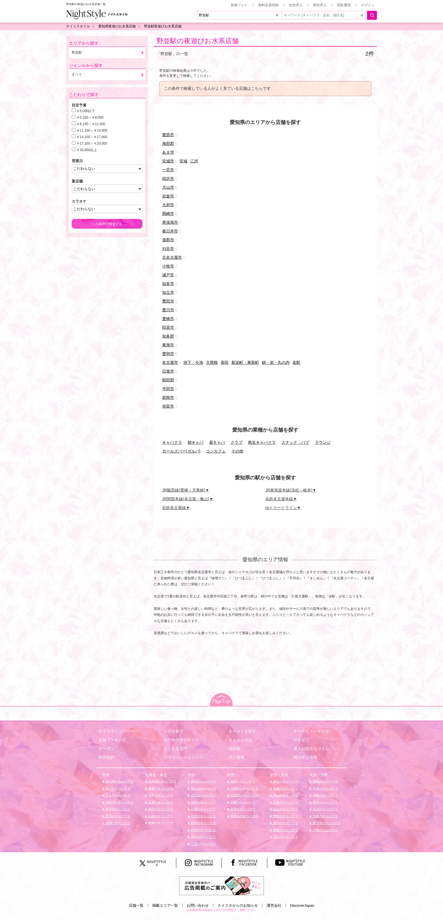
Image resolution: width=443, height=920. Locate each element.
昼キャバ (217, 442)
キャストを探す (242, 731)
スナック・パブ (295, 442)
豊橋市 (168, 318)
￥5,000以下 (85, 111)
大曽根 (212, 362)
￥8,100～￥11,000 (90, 124)
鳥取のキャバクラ (285, 781)
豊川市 (168, 310)
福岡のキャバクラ (325, 781)
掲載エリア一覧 (165, 905)
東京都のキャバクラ (119, 781)
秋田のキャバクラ (160, 809)
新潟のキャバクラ (203, 781)
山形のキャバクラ (160, 816)
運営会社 (274, 905)
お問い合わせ (198, 905)
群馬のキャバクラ (118, 816)
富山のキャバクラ (203, 788)
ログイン (368, 5)
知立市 (168, 292)
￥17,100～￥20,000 (91, 143)
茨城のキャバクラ (118, 823)
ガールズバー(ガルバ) (181, 451)
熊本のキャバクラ (325, 802)
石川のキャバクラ (203, 795)
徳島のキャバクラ (285, 816)
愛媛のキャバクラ (285, 830)
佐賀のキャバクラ (325, 788)
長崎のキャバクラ (325, 795)
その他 (237, 451)
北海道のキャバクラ (161, 781)
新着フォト (239, 5)
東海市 (168, 345)
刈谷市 (168, 248)
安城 (183, 161)
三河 (194, 161)
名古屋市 (170, 362)
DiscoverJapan (302, 905)
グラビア (301, 740)
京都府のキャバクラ (244, 788)
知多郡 (168, 336)
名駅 (296, 362)
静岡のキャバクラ (203, 830)
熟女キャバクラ (262, 442)
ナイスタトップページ (118, 731)
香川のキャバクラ (285, 823)
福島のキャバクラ (160, 823)
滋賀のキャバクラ (242, 781)
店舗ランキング (112, 740)
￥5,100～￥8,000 (89, 117)
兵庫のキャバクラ (242, 802)
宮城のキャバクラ (160, 802)
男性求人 (320, 5)
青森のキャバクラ (160, 788)
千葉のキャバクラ (118, 795)
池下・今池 (193, 362)
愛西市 (168, 134)
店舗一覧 (136, 905)
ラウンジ (323, 442)
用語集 (234, 748)
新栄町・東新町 (245, 362)
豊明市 (168, 353)
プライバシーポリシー (183, 757)
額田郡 (168, 380)
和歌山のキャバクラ (244, 816)
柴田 (225, 362)
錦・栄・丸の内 (276, 362)
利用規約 (106, 757)
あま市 (168, 152)
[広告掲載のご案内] (221, 885)
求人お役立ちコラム (311, 748)
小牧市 (168, 266)
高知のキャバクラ (285, 836)
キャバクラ (172, 442)
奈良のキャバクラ (242, 809)
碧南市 (168, 397)
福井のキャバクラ (203, 802)
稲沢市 (168, 178)
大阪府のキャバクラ (244, 795)
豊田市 (168, 301)
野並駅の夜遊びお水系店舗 (198, 41)
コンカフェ (216, 451)
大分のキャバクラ (325, 809)
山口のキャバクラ (285, 809)
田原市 (168, 327)
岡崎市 (168, 213)
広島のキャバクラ (285, 802)
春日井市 (170, 231)
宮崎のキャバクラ (325, 816)
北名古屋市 (172, 257)
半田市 (168, 388)
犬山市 (168, 187)
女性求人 (296, 5)
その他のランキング (181, 740)
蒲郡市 (168, 240)
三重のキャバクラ (203, 843)
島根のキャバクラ (285, 788)
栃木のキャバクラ (118, 809)
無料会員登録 (268, 5)
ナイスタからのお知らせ (238, 905)
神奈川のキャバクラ (119, 802)
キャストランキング (311, 731)
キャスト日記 (240, 740)
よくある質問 (175, 748)
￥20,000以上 (86, 150)
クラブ (236, 442)
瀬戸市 (168, 275)
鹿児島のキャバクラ (326, 823)
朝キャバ (195, 442)
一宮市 (168, 170)
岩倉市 (168, 196)
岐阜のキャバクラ (203, 823)
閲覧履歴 (344, 5)
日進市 (168, 371)
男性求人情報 (305, 757)
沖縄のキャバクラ (325, 830)
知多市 (168, 283)
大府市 (168, 205)
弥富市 (168, 406)
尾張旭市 (170, 222)
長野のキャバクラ (203, 816)
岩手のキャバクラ (160, 795)
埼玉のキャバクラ (118, 788)
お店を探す (173, 731)
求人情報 (236, 757)
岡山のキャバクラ (285, 795)
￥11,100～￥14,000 (91, 130)
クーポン (106, 748)
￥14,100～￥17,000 (91, 137)
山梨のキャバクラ (203, 809)
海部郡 (168, 143)
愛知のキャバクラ (203, 836)
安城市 (168, 161)
